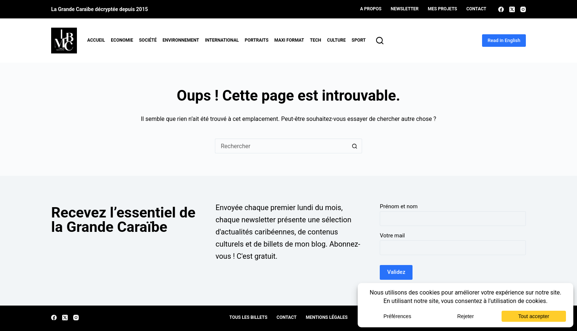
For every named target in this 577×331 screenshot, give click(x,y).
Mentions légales (327, 317)
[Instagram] (523, 9)
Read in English (504, 40)
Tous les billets (248, 317)
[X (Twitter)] (512, 9)
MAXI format (289, 40)
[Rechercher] (379, 40)
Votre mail (392, 235)
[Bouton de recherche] (354, 146)
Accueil (96, 40)
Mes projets (442, 8)
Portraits (257, 40)
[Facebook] (501, 9)
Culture (336, 40)
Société (148, 40)
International (222, 40)
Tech (315, 40)
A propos (371, 8)
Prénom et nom (399, 206)
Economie (122, 40)
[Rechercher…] (281, 146)
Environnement (181, 40)
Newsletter (405, 8)
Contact (476, 8)
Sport (359, 40)
